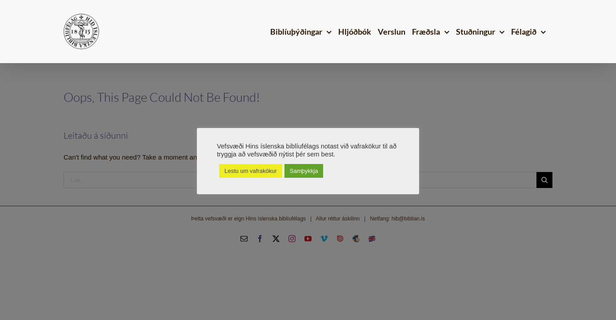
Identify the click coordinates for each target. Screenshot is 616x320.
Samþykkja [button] (304, 171)
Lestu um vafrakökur (250, 171)
